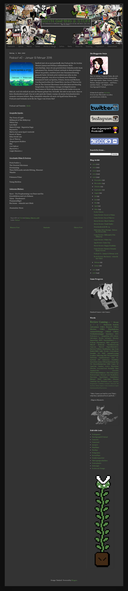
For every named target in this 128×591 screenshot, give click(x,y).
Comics (61, 46)
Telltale (98, 386)
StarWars (92, 386)
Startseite (11, 46)
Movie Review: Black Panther (104, 221)
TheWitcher (93, 358)
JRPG (101, 340)
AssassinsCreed (102, 369)
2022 (94, 164)
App (113, 349)
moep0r (95, 445)
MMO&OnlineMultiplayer (98, 373)
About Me (78, 46)
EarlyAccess (106, 360)
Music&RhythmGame (99, 364)
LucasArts (115, 371)
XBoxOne (93, 369)
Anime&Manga (96, 331)
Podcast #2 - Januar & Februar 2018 (106, 254)
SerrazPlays (96, 455)
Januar (96, 266)
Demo (117, 369)
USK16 (116, 331)
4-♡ (93, 324)
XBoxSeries (104, 381)
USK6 (102, 329)
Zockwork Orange (98, 469)
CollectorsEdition (109, 386)
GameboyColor (94, 371)
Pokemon (93, 336)
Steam (116, 322)
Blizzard (92, 379)
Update (102, 386)
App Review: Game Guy (102, 243)
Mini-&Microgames (113, 373)
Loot (108, 375)
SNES (108, 364)
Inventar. (107, 93)
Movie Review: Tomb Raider (103, 224)
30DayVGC (115, 343)
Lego (98, 381)
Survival (93, 349)
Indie (101, 351)
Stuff (113, 358)
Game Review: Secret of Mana (104, 215)
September (98, 190)
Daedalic (93, 353)
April (96, 206)
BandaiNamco (114, 377)
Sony (117, 349)
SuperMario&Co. (113, 347)
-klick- (28, 106)
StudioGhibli (94, 351)
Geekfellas (101, 384)
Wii (91, 364)
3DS (111, 336)
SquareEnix (94, 340)
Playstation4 (113, 329)
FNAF (99, 379)
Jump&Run (105, 336)
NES (105, 356)
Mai (95, 203)
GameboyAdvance (104, 358)
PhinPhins (95, 448)
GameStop (93, 381)
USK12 (116, 327)
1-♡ (117, 340)
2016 (94, 273)
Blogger (74, 580)
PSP (118, 384)
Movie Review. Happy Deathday (105, 246)
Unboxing (100, 356)
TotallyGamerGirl (98, 458)
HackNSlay (115, 360)
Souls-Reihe (107, 379)
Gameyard (95, 442)
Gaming (103, 322)
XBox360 (116, 379)
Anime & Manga (49, 46)
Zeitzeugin (95, 466)
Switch (116, 324)
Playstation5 (103, 388)
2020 (94, 171)
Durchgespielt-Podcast (100, 437)
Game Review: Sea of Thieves (104, 218)
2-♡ (99, 336)
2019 (94, 174)
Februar (97, 262)
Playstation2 (115, 366)
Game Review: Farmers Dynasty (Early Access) (105, 250)
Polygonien (96, 453)
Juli (95, 196)
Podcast (17, 220)
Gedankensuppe (97, 334)
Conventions (114, 351)
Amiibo (110, 381)
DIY (99, 360)
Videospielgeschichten (99, 461)
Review (94, 322)
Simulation (109, 334)
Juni (95, 200)
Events (106, 351)
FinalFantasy (106, 349)
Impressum (100, 46)
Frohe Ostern (98, 212)
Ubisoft (92, 345)
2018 (94, 177)
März (96, 209)
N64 (117, 362)
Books (70, 46)
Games (20, 46)
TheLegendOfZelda (113, 356)
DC (118, 364)
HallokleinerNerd (95, 388)
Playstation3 (101, 343)
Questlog (89, 46)
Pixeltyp (95, 450)
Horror (109, 327)
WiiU (103, 353)
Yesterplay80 (96, 463)
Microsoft (103, 375)
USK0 (102, 327)
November (98, 183)
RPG (117, 334)
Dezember (98, 180)
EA (99, 353)
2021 (94, 168)
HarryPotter (94, 362)
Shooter (116, 338)
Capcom (93, 347)
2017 (94, 270)
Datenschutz (112, 46)
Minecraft (113, 384)
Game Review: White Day (102, 240)
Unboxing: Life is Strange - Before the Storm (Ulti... (105, 231)
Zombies (93, 356)
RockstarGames (95, 375)
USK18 (108, 331)
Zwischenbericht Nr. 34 (102, 227)
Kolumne (107, 384)
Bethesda (101, 345)
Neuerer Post (14, 228)
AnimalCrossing (113, 353)
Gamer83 (95, 440)
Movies (29, 46)
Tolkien (99, 349)
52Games (108, 338)
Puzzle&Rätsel (109, 340)
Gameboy (101, 366)
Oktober (97, 187)
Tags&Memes (103, 377)
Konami (113, 362)
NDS (108, 343)
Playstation (93, 377)
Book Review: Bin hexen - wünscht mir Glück (106, 258)
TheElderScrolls (113, 345)
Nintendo (108, 324)
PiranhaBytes (114, 375)
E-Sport (116, 386)
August (96, 193)
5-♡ (110, 322)
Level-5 (107, 366)
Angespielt (116, 381)
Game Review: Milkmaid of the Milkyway (104, 236)
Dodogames (96, 434)
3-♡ (99, 324)
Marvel (101, 347)
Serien (37, 46)
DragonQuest (93, 384)
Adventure (94, 327)
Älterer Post (78, 228)
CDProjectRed (106, 362)
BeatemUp (111, 369)
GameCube (93, 366)
